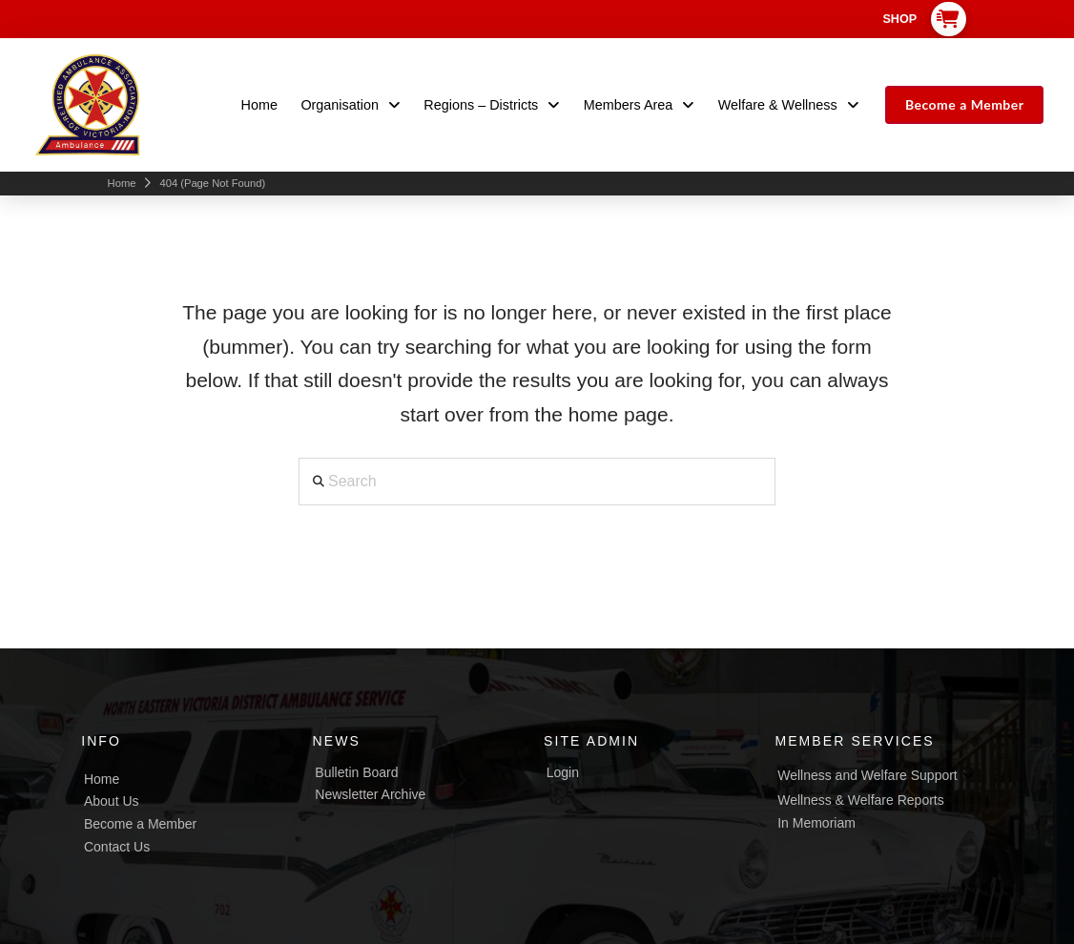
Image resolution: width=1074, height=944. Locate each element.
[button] (949, 18)
